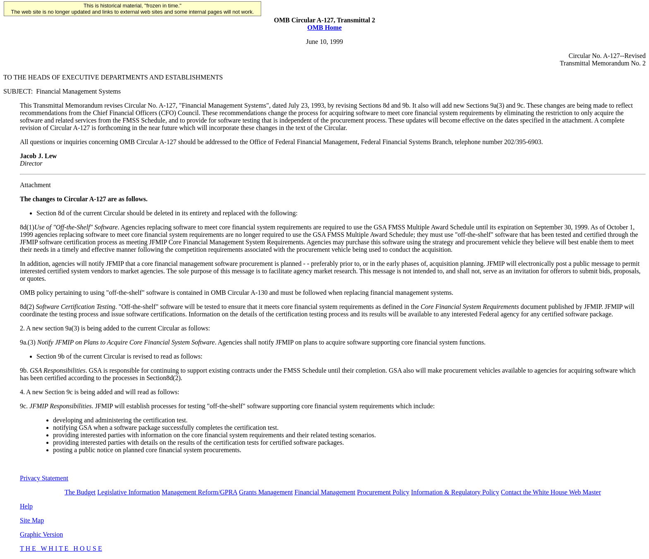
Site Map (32, 520)
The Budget (80, 492)
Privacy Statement (44, 478)
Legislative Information (128, 492)
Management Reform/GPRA (200, 492)
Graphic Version (41, 534)
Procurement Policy (383, 492)
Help (26, 506)
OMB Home (324, 27)
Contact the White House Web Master (551, 492)
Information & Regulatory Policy (455, 492)
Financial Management (324, 492)
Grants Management (266, 492)
